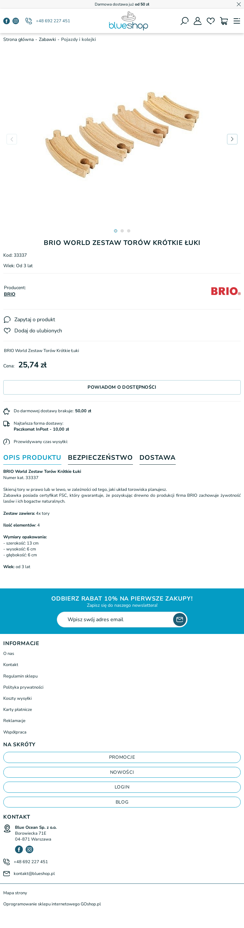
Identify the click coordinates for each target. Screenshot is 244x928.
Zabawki (47, 39)
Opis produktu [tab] (32, 458)
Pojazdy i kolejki (78, 39)
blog (122, 802)
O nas (8, 654)
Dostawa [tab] (157, 458)
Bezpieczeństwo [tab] (100, 458)
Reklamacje (14, 721)
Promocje (122, 757)
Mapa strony (15, 893)
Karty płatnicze (17, 710)
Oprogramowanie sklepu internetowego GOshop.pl (52, 904)
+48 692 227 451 (53, 21)
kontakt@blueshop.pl (34, 874)
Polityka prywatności (23, 687)
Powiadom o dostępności (122, 387)
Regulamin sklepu (20, 676)
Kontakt (10, 665)
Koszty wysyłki (17, 698)
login (122, 787)
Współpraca (14, 732)
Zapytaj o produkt (34, 319)
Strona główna (18, 39)
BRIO (9, 294)
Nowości (122, 772)
